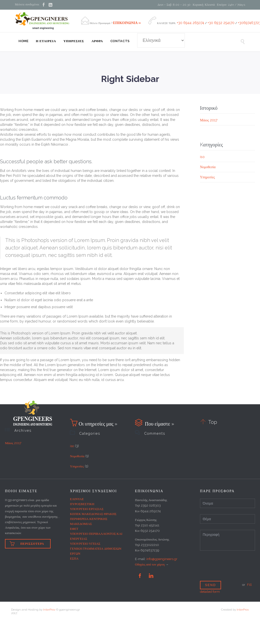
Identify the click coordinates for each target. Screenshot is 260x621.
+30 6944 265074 (190, 23)
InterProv (49, 609)
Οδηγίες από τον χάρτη (149, 564)
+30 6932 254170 (221, 23)
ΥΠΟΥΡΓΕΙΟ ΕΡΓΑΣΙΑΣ (86, 509)
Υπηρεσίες (207, 177)
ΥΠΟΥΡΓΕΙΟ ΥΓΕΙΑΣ (85, 543)
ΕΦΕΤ (74, 529)
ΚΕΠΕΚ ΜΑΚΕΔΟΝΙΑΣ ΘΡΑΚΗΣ (93, 514)
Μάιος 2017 (208, 120)
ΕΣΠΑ (74, 558)
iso (202, 157)
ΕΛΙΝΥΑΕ (77, 499)
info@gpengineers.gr (161, 559)
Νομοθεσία (208, 167)
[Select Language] (161, 40)
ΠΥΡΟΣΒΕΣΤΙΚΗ (82, 504)
